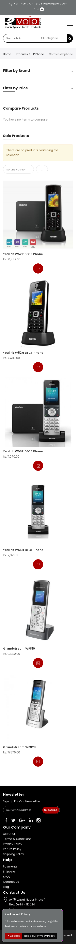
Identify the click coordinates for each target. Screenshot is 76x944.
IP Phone (38, 54)
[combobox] (16, 38)
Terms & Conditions (17, 839)
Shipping (9, 872)
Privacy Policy (12, 844)
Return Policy (12, 849)
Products (22, 54)
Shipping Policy (13, 854)
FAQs (6, 877)
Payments (10, 866)
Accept (15, 936)
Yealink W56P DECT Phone (23, 451)
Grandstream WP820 (19, 747)
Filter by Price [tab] (15, 88)
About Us (9, 834)
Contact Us (11, 882)
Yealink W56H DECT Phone (23, 550)
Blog (6, 887)
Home (7, 54)
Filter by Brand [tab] (16, 70)
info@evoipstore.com (51, 3)
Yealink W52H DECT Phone (23, 353)
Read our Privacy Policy (39, 936)
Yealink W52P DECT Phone (23, 254)
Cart (36, 9)
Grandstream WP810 (19, 649)
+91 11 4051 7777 (21, 3)
